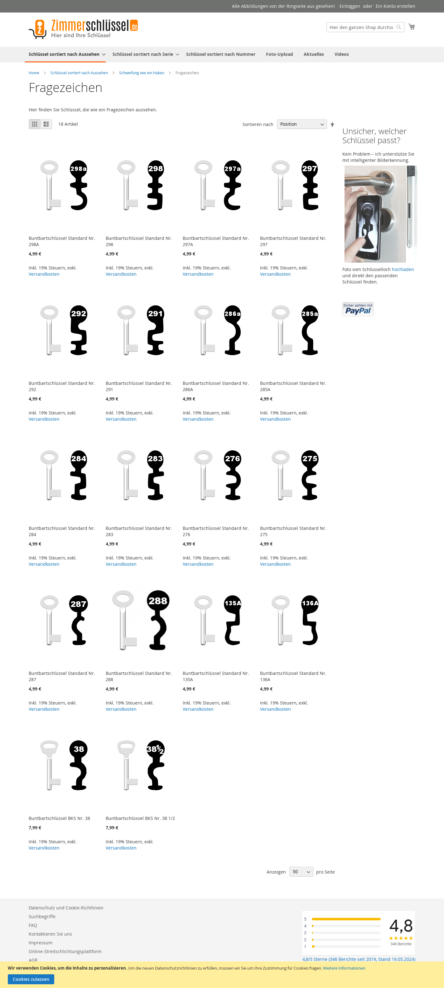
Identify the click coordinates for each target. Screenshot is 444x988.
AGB (33, 960)
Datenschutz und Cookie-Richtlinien (66, 908)
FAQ (33, 925)
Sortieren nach (258, 124)
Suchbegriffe (42, 916)
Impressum (40, 943)
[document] (223, 974)
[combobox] (365, 27)
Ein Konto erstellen (395, 6)
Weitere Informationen (344, 968)
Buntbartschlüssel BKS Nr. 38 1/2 (140, 818)
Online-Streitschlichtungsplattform (65, 951)
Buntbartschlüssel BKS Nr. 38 (59, 818)
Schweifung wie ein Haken (141, 72)
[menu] (222, 54)
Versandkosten (44, 274)
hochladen (403, 269)
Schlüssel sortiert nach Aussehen (79, 72)
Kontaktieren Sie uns (50, 934)
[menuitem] (65, 54)
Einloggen (350, 6)
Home (34, 72)
